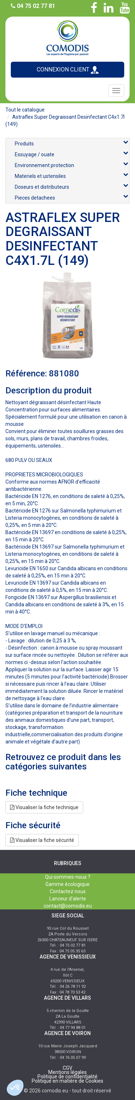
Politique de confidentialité (67, 1076)
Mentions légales (67, 1072)
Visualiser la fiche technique (44, 807)
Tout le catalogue (25, 110)
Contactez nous (68, 891)
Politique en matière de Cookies (67, 1081)
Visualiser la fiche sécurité (42, 840)
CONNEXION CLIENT (68, 70)
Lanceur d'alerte (67, 899)
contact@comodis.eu (68, 906)
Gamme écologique (67, 884)
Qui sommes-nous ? (67, 877)
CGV (67, 1068)
